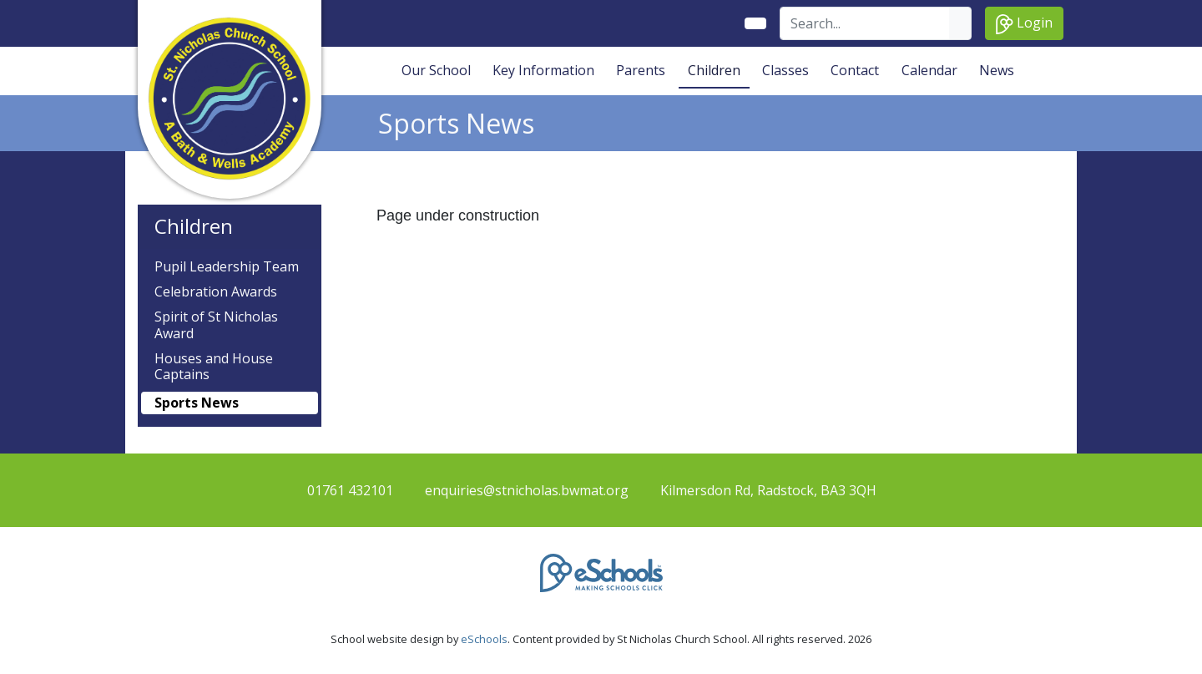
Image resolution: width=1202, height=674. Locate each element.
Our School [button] (436, 70)
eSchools (484, 638)
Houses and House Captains (213, 367)
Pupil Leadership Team (226, 267)
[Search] (865, 23)
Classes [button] (785, 70)
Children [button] (714, 70)
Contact (855, 70)
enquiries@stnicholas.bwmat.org (527, 490)
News (996, 70)
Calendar (929, 70)
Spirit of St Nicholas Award (216, 325)
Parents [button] (640, 70)
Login (1024, 23)
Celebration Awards (215, 292)
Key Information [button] (543, 70)
